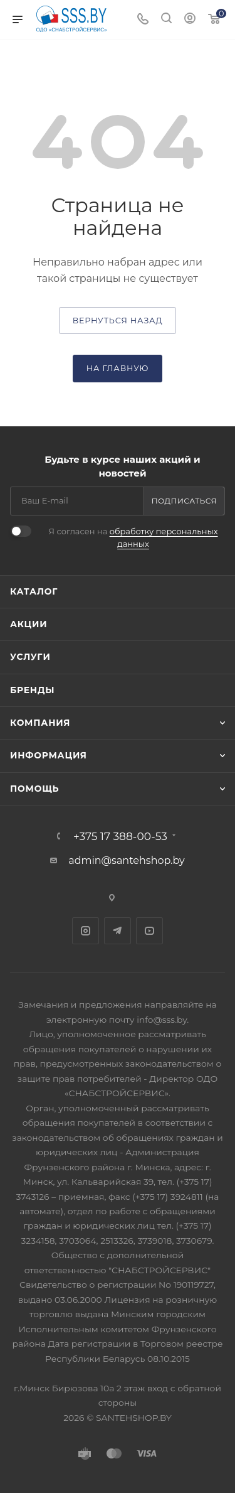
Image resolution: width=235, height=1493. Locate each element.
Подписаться (184, 500)
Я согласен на (133, 537)
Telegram (117, 930)
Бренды (32, 690)
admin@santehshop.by (126, 860)
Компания (40, 723)
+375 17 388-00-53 (120, 836)
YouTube (149, 930)
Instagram (85, 930)
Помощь (34, 789)
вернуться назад (118, 320)
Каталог (34, 591)
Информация (48, 755)
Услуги (30, 657)
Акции (28, 624)
